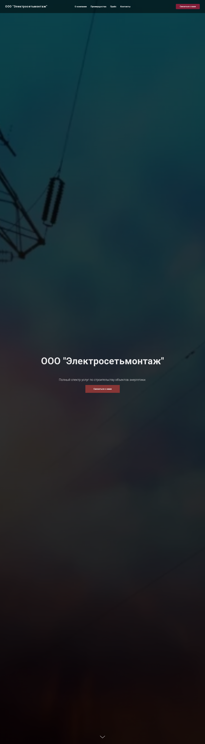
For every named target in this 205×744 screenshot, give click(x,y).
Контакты (125, 6)
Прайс (113, 6)
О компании (81, 6)
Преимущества (98, 6)
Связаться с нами (188, 6)
